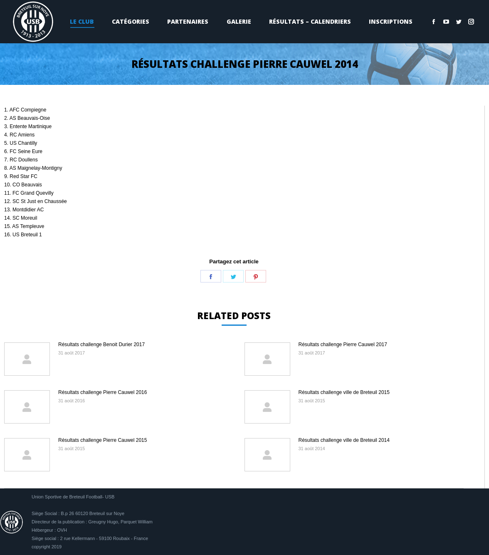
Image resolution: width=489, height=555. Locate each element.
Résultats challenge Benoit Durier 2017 (101, 344)
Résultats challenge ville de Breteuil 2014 (344, 440)
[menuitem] (82, 22)
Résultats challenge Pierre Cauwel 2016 (102, 392)
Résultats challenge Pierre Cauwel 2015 (102, 440)
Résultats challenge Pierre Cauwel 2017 (343, 344)
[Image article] (27, 359)
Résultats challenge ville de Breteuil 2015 (344, 392)
